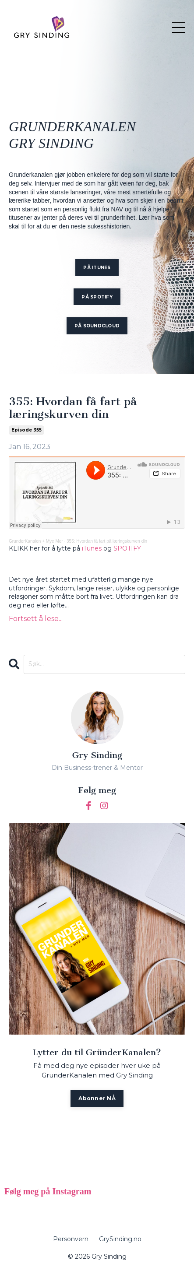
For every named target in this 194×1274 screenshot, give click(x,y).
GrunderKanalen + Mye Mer (36, 541)
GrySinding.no (120, 1239)
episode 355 (26, 430)
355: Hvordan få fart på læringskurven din (73, 408)
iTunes (92, 548)
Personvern (70, 1239)
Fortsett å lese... (36, 618)
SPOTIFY (127, 548)
